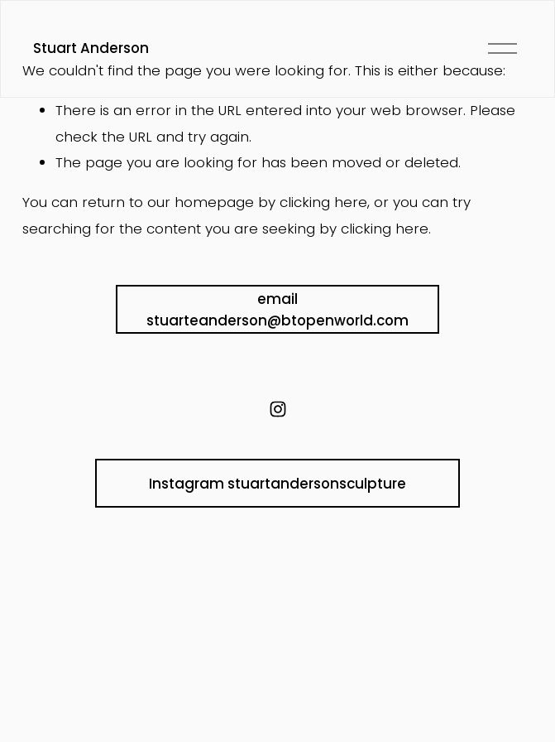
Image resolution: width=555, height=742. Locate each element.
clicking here (323, 202)
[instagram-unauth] (278, 409)
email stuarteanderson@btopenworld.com (277, 309)
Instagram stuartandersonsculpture (277, 484)
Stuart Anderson (91, 48)
